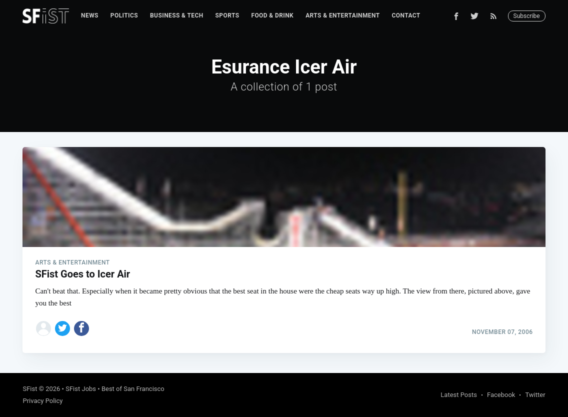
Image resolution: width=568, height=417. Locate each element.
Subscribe (527, 16)
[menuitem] (89, 16)
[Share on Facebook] (81, 328)
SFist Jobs (81, 388)
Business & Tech (177, 15)
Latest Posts (458, 394)
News (89, 15)
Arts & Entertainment (343, 15)
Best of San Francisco (133, 388)
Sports (228, 15)
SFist (29, 388)
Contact (406, 15)
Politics (124, 15)
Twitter (535, 394)
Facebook (501, 394)
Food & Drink (272, 15)
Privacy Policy (42, 400)
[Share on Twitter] (62, 328)
